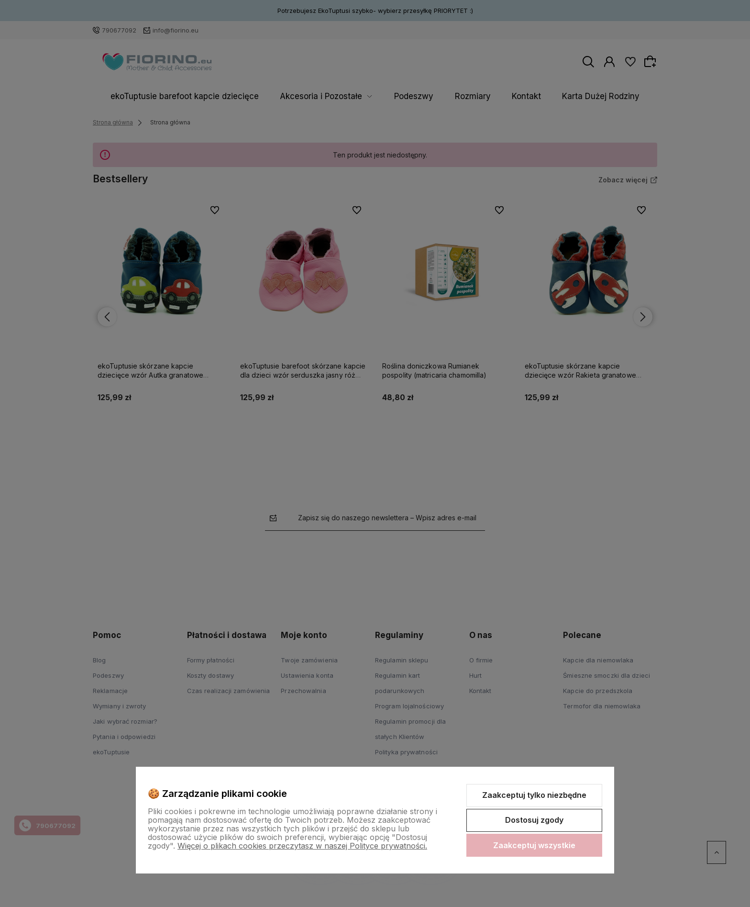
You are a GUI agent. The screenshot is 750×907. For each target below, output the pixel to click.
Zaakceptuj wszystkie (534, 845)
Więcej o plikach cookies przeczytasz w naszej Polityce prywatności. (302, 846)
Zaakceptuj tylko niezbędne (534, 795)
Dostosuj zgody (534, 820)
